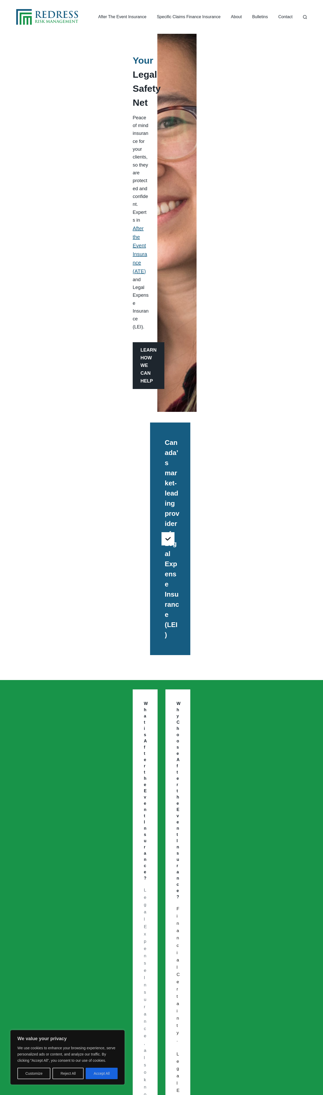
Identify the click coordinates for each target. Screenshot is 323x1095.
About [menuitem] (236, 17)
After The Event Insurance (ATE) (100, 368)
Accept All (102, 1073)
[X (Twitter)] (189, 1059)
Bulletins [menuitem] (260, 17)
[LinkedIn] (134, 1059)
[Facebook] (170, 1059)
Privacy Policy (210, 1086)
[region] (67, 1057)
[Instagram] (152, 1059)
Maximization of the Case (203, 357)
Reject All (68, 1073)
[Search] (305, 17)
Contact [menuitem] (285, 17)
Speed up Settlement (49, 357)
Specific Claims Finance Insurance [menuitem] (188, 17)
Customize (34, 1073)
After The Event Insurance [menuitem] (122, 17)
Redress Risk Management (138, 1086)
